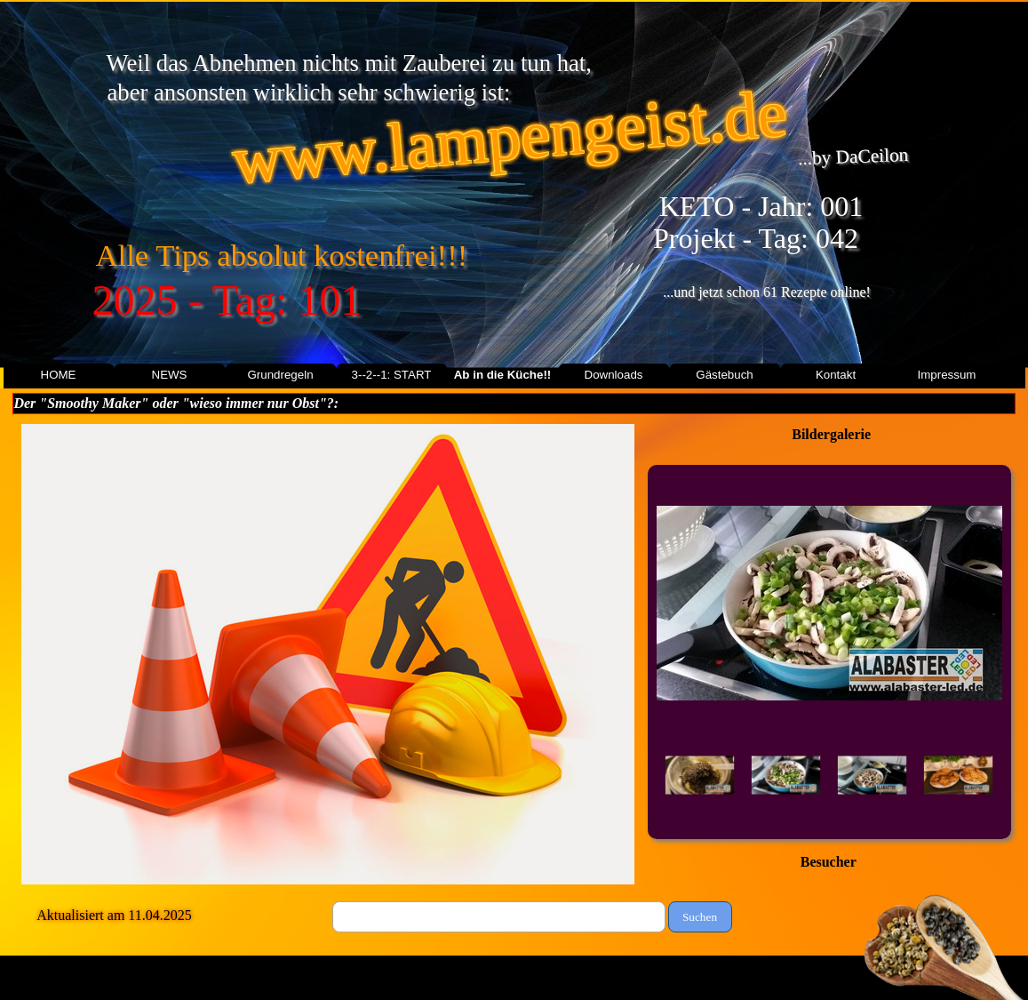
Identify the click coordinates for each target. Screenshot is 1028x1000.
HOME (58, 374)
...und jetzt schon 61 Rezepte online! (767, 292)
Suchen (699, 917)
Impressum (947, 374)
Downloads (614, 374)
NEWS (169, 374)
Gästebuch (724, 374)
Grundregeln (280, 374)
